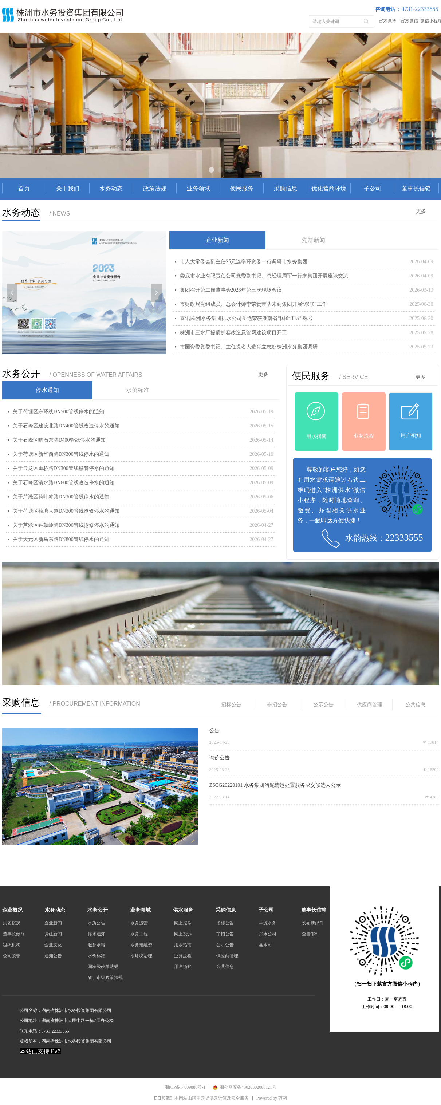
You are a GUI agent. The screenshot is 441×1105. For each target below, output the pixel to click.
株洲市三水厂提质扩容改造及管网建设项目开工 (233, 332)
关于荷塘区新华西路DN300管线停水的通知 (61, 454)
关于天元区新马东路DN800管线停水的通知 (61, 539)
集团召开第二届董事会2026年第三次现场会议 (231, 290)
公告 (214, 730)
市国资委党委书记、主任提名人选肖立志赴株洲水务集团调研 (249, 347)
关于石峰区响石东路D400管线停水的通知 (59, 440)
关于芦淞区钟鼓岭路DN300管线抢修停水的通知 (66, 525)
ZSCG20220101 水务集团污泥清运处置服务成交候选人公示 (275, 785)
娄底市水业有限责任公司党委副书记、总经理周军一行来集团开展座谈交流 (264, 276)
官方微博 (387, 20)
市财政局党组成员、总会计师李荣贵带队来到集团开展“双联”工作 (253, 304)
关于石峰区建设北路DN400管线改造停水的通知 (66, 426)
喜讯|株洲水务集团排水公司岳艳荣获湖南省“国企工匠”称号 (246, 318)
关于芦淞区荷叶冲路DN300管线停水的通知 (61, 497)
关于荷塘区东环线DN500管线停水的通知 (58, 411)
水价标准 (137, 390)
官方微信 (409, 20)
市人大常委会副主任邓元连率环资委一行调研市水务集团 (243, 261)
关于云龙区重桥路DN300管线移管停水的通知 (63, 468)
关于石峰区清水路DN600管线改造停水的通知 (63, 482)
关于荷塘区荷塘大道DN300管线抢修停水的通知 (66, 511)
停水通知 (47, 390)
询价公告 (219, 758)
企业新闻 (217, 240)
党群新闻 (313, 240)
